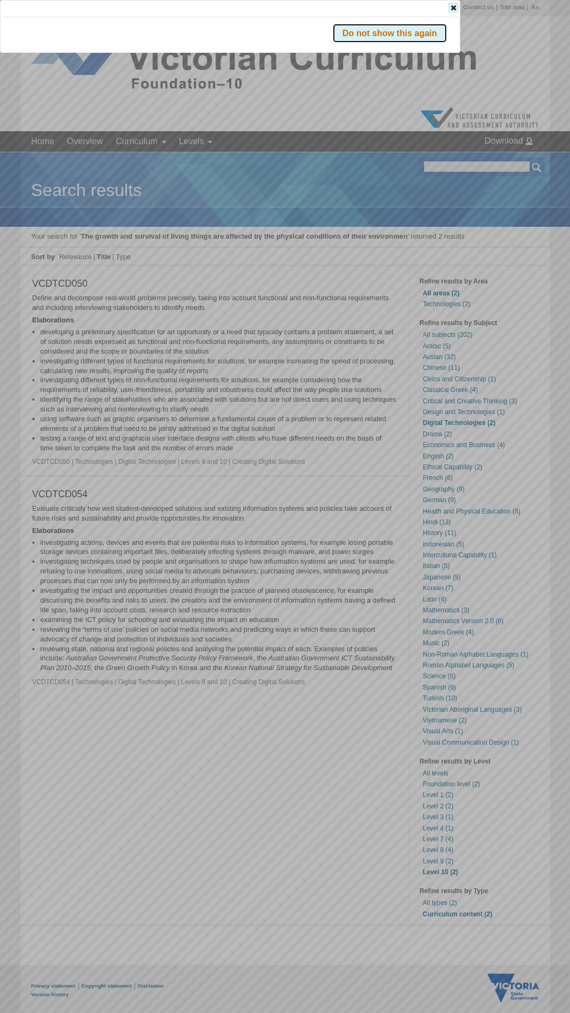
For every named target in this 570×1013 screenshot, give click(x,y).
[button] (518, 161)
